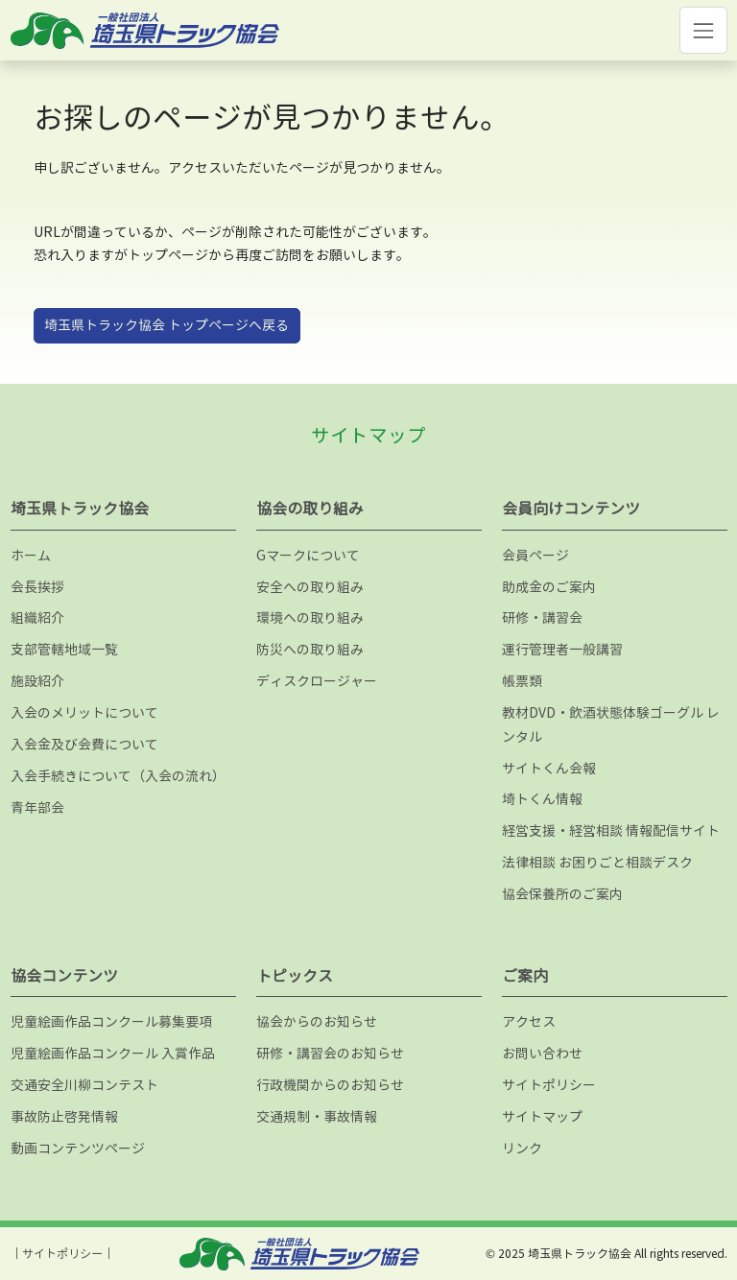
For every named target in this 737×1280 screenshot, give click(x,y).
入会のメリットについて (84, 712)
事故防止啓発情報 (64, 1116)
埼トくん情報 (542, 799)
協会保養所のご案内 (562, 894)
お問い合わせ (542, 1053)
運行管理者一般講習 (562, 649)
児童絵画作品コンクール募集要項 (111, 1021)
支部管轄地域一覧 (64, 649)
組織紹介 (37, 617)
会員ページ (535, 555)
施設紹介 (37, 681)
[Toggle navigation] (702, 30)
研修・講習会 (542, 617)
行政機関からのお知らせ (330, 1085)
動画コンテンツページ (78, 1148)
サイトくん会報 (549, 768)
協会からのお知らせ (316, 1021)
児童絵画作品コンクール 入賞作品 (113, 1053)
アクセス (529, 1021)
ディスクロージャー (316, 681)
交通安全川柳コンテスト (84, 1085)
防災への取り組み (310, 649)
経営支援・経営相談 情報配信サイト (611, 830)
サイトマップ (542, 1116)
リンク (522, 1148)
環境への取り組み (310, 617)
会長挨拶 (37, 587)
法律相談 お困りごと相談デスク (597, 862)
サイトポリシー (549, 1085)
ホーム (31, 555)
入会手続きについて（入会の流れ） (118, 776)
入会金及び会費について (84, 744)
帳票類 (522, 681)
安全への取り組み (310, 587)
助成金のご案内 (549, 587)
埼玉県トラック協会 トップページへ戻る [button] (166, 325)
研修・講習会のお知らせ (330, 1053)
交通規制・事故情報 (316, 1116)
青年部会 (37, 807)
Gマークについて (308, 555)
